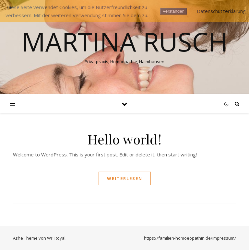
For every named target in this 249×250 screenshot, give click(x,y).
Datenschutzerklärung (221, 11)
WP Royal (56, 238)
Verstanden (173, 11)
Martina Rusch (125, 41)
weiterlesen (124, 178)
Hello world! (124, 139)
